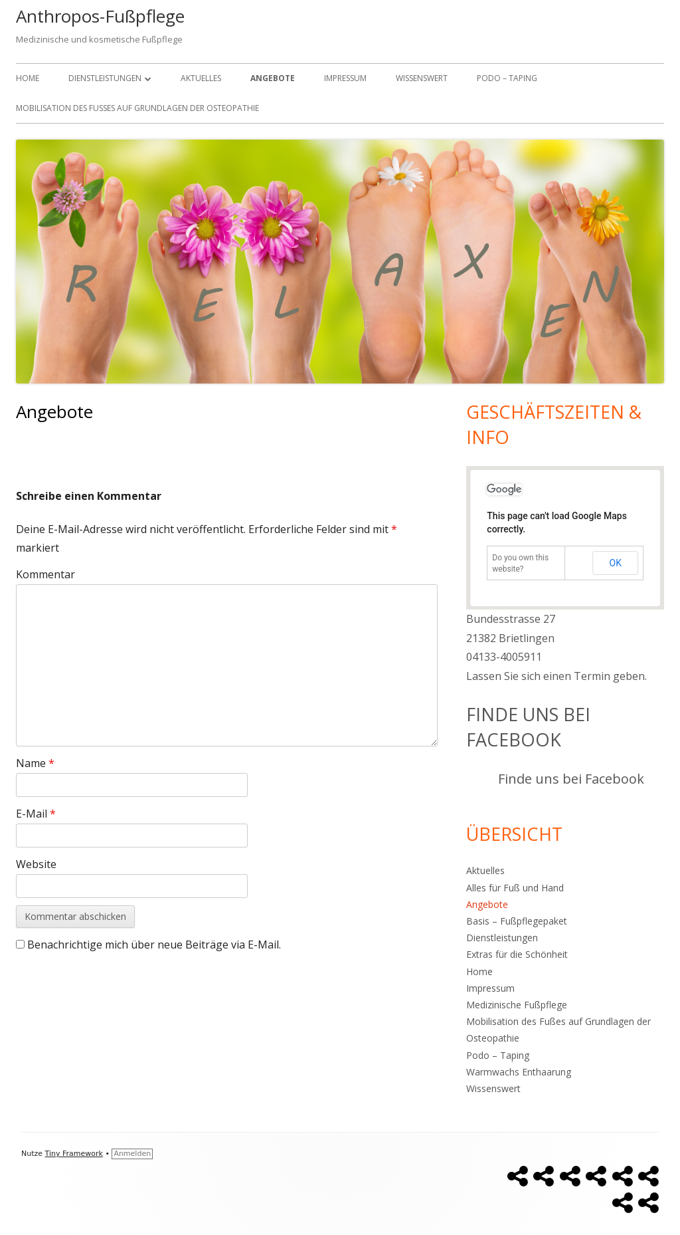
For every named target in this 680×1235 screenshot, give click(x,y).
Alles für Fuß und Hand (515, 887)
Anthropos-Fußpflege (100, 16)
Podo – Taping (507, 78)
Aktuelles (201, 78)
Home (27, 78)
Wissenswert (422, 78)
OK (616, 563)
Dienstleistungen (104, 78)
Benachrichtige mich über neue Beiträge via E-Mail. (154, 944)
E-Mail (36, 813)
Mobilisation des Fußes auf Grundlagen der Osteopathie (137, 108)
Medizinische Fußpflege (516, 1004)
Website (36, 864)
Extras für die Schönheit (517, 954)
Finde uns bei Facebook (528, 727)
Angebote (272, 78)
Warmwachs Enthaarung (518, 1072)
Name (35, 763)
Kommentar (45, 574)
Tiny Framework (74, 1153)
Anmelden (132, 1153)
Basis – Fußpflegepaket (516, 921)
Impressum (345, 78)
